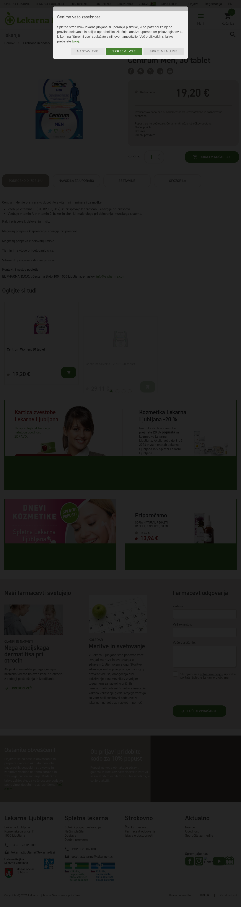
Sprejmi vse (124, 51)
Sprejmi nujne (164, 51)
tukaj (75, 41)
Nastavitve (88, 51)
